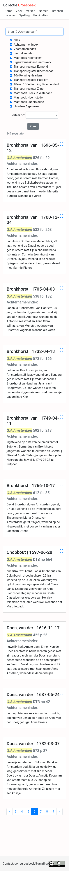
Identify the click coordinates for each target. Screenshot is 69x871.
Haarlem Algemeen (26, 106)
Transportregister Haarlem (31, 80)
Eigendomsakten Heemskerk (32, 62)
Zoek (19, 11)
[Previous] (9, 811)
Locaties (10, 15)
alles (17, 40)
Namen (43, 11)
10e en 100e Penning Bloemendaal (36, 84)
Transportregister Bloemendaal (34, 71)
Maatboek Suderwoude (29, 102)
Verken (30, 11)
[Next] (59, 811)
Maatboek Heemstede (28, 97)
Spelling (24, 15)
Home (8, 11)
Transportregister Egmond (31, 66)
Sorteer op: (35, 115)
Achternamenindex (26, 44)
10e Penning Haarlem (28, 75)
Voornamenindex (25, 49)
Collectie (19, 5)
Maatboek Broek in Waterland (33, 93)
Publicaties (40, 15)
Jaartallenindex (24, 53)
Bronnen (57, 11)
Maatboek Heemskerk (28, 58)
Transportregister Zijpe (28, 88)
